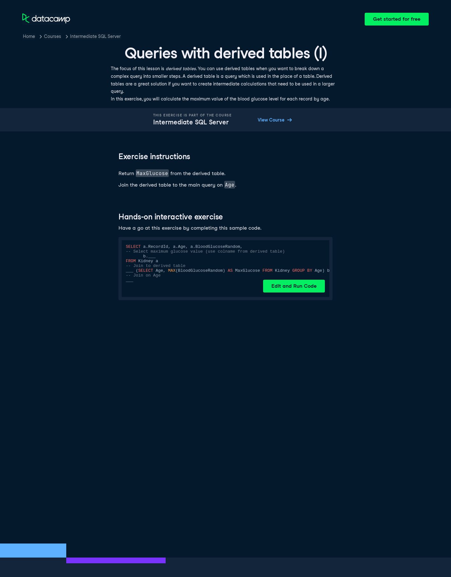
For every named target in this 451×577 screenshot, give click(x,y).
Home (29, 36)
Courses (52, 36)
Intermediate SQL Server (95, 36)
